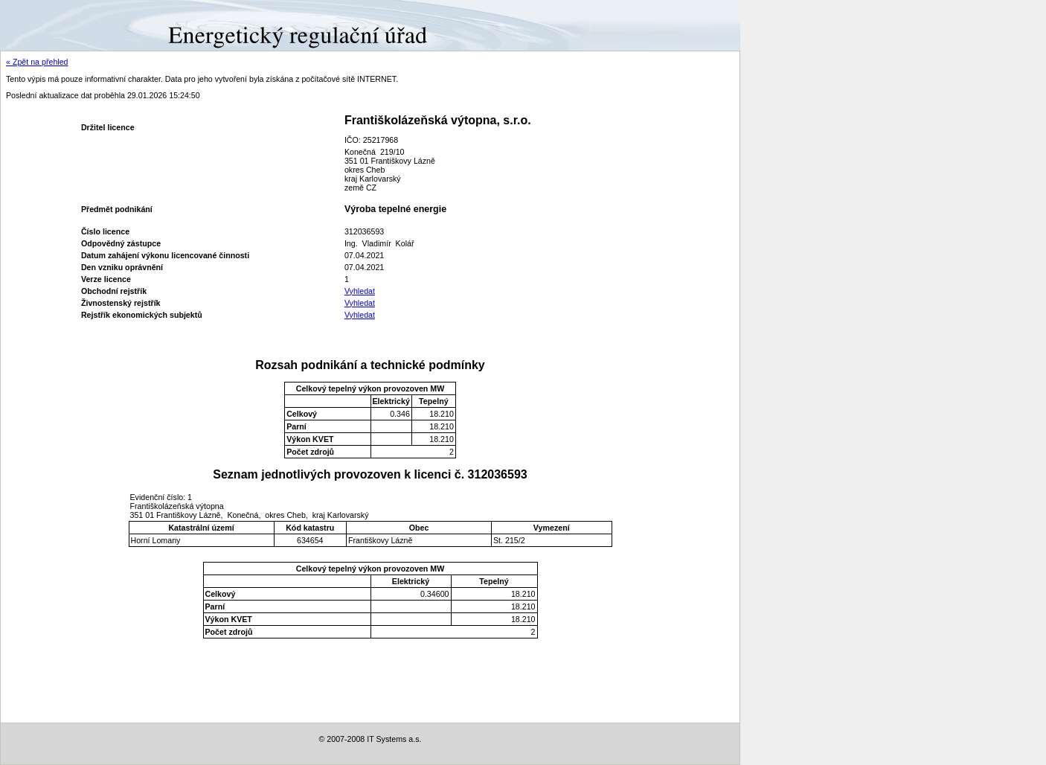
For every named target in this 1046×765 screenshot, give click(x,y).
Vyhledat (359, 291)
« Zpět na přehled (37, 61)
